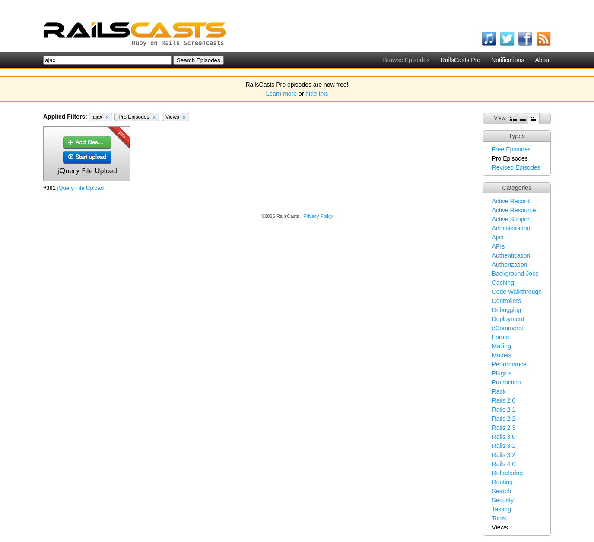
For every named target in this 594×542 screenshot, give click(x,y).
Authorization (509, 264)
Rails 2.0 (503, 400)
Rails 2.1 (503, 409)
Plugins (502, 373)
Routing (502, 482)
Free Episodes (511, 149)
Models (501, 355)
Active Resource (514, 210)
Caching (503, 282)
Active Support (511, 219)
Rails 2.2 (503, 418)
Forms (500, 337)
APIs (498, 246)
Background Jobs (515, 273)
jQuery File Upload (80, 188)
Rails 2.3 (503, 427)
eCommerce (508, 328)
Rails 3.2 (503, 454)
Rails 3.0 (503, 436)
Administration (511, 228)
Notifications (507, 60)
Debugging (506, 309)
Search (501, 491)
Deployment (508, 318)
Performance (509, 364)
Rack (499, 391)
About (543, 60)
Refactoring (507, 473)
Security (503, 500)
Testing (501, 509)
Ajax (498, 237)
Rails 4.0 (503, 463)
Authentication (511, 255)
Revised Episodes (516, 167)
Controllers (506, 300)
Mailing (501, 346)
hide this (316, 93)
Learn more (281, 93)
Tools (499, 518)
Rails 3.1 (503, 445)
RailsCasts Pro (461, 60)
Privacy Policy (318, 216)
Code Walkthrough (517, 291)
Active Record (511, 201)
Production (506, 382)
